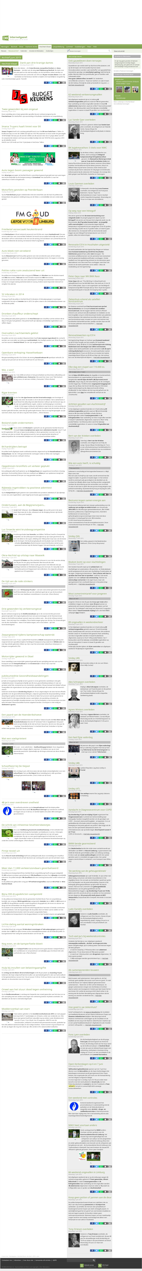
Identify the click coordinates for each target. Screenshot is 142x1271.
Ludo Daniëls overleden (80, 908)
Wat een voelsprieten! (14, 738)
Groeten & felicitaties (36, 51)
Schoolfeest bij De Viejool (16, 766)
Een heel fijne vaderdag (80, 737)
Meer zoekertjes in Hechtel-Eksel (124, 102)
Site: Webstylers (45, 1267)
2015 (34, 1256)
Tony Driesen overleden (80, 1229)
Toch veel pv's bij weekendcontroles (86, 936)
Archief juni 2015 (11, 57)
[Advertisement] (43, 15)
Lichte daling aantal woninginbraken (23, 924)
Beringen (5, 46)
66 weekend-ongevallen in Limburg (86, 1172)
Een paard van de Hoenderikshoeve (21, 714)
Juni (38, 1256)
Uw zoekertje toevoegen (121, 104)
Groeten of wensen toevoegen (123, 71)
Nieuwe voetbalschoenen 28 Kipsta (127, 82)
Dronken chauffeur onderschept (20, 313)
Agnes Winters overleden (81, 709)
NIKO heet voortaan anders (82, 1125)
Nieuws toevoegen (75, 51)
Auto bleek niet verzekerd (16, 250)
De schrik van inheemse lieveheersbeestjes (26, 824)
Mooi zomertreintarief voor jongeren (87, 593)
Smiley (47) (74, 788)
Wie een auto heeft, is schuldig (84, 463)
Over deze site (28, 1260)
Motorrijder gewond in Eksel (17, 656)
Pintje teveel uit (11, 850)
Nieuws (3, 51)
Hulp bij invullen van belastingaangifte (24, 967)
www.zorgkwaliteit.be (93, 1012)
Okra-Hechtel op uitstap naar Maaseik (23, 555)
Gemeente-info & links (43, 1260)
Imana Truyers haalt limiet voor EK (21, 126)
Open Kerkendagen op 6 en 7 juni (85, 1063)
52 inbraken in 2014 (13, 294)
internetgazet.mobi (90, 1266)
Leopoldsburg (58, 46)
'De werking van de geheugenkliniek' (87, 870)
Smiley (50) (74, 536)
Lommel (69, 46)
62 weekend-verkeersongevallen (85, 94)
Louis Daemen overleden (81, 183)
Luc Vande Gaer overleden (81, 119)
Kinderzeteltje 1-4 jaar (123, 84)
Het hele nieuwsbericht (76, 85)
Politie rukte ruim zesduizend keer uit (23, 270)
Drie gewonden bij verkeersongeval (21, 608)
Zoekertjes (49, 51)
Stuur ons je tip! (119, 51)
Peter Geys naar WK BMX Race (84, 276)
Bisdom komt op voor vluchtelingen (86, 561)
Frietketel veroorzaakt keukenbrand (22, 229)
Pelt (95, 46)
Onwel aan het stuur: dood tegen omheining (27, 989)
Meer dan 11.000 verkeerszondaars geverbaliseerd (30, 868)
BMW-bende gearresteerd (81, 843)
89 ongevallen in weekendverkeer (85, 622)
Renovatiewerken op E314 (81, 335)
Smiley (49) (74, 658)
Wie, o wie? (8, 369)
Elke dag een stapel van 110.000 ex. (86, 366)
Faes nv (11, 1267)
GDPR (55, 1260)
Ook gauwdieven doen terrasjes (84, 60)
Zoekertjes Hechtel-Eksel (124, 74)
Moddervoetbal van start (16, 1008)
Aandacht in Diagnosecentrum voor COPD (90, 809)
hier (77, 613)
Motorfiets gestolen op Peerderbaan (22, 189)
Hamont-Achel (31, 46)
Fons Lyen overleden (79, 1034)
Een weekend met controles (82, 1097)
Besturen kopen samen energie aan (86, 500)
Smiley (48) (74, 762)
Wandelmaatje (120, 98)
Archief (29, 1256)
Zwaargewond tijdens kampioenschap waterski (28, 634)
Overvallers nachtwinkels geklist (20, 333)
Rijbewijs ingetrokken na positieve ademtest (27, 487)
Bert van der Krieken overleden (84, 435)
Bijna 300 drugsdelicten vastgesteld (22, 894)
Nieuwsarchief (13, 51)
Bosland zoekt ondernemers (17, 422)
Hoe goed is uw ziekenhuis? (82, 1007)
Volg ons (105, 1266)
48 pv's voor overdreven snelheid (20, 802)
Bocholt (14, 46)
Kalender (24, 51)
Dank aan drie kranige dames (36, 62)
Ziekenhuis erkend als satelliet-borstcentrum (84, 300)
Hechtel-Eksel (45, 46)
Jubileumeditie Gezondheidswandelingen (25, 675)
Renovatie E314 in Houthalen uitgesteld (89, 244)
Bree (21, 46)
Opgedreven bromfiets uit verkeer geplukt (26, 466)
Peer (89, 46)
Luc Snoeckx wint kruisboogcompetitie (23, 529)
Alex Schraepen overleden (81, 681)
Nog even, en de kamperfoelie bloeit (22, 943)
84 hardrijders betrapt (14, 446)
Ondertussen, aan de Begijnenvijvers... (23, 505)
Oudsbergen (80, 46)
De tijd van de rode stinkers (17, 581)
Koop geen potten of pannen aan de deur (89, 1197)
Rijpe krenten (9, 392)
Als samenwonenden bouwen (83, 969)
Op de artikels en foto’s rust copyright (26, 1267)
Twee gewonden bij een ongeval (20, 109)
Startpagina (12, 1256)
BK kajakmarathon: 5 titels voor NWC (87, 147)
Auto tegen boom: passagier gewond (22, 170)
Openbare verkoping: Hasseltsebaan (22, 352)
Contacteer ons (7, 1260)
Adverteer (17, 1260)
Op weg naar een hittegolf (82, 210)
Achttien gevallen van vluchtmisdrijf (86, 404)
